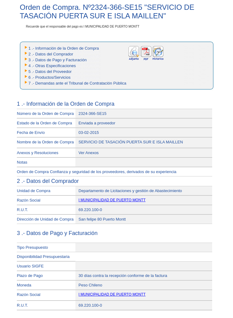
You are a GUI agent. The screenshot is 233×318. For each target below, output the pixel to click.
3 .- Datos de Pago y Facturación (58, 60)
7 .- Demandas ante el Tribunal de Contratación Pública (77, 83)
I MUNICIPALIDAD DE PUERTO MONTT (112, 200)
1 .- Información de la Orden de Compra (64, 48)
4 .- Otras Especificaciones (52, 65)
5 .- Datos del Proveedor (50, 71)
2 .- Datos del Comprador (51, 54)
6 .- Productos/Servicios (50, 77)
